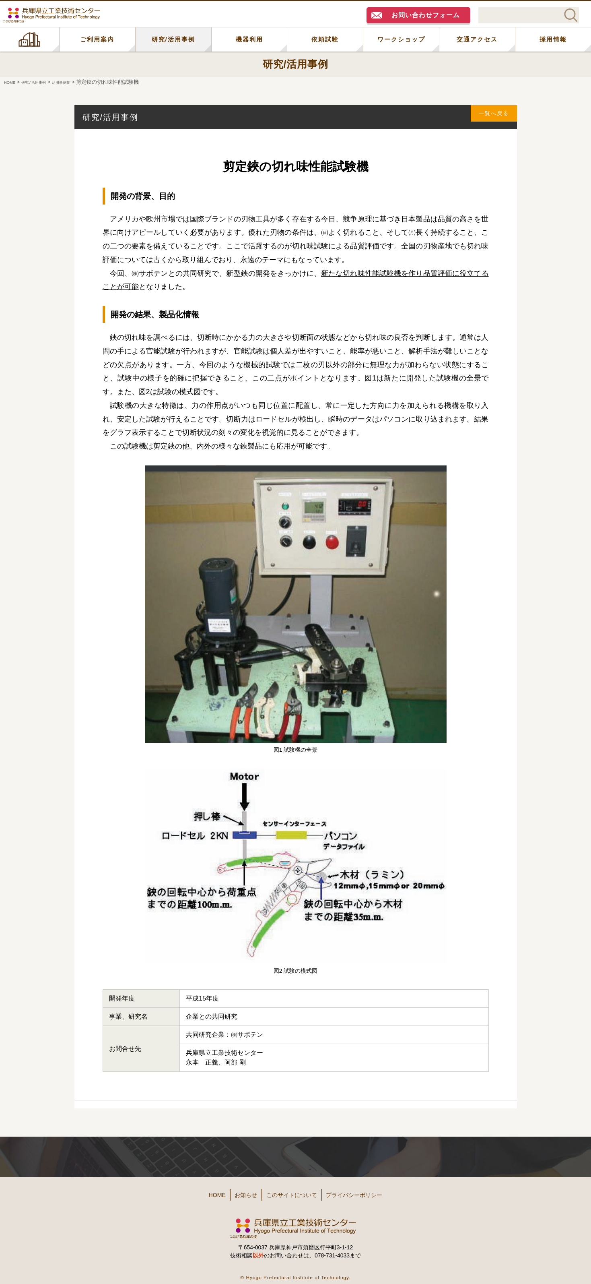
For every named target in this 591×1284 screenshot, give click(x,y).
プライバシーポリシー (372, 1192)
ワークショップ (401, 39)
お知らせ (236, 1192)
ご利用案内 (97, 39)
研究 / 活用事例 (44, 82)
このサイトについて (294, 1192)
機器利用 (249, 39)
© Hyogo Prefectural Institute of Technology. (295, 1272)
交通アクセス (477, 39)
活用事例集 (81, 82)
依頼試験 (325, 39)
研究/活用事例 (173, 39)
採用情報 (553, 39)
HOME (29, 39)
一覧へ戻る (489, 117)
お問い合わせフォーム (425, 15)
